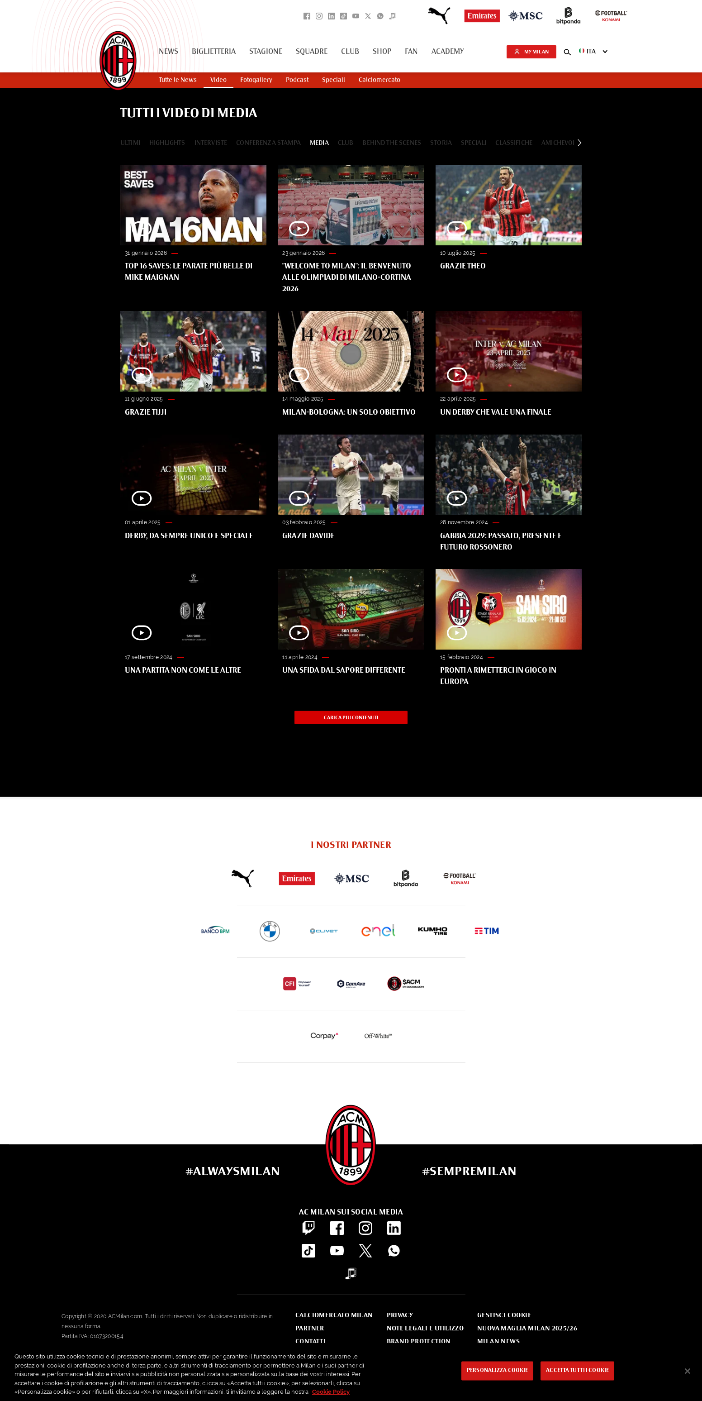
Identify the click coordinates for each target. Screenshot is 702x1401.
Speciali (333, 80)
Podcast (297, 80)
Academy (448, 52)
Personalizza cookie (497, 1371)
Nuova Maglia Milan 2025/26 (527, 1328)
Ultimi (130, 143)
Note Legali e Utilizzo (425, 1328)
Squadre (311, 52)
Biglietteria (214, 52)
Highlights (167, 143)
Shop (382, 52)
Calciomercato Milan (334, 1315)
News (168, 52)
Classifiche (513, 143)
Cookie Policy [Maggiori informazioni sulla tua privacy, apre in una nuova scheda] (331, 1391)
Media (319, 143)
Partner (309, 1328)
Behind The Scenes (391, 143)
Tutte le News (178, 80)
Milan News (498, 1342)
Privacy (400, 1315)
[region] (351, 1372)
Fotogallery (256, 80)
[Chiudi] (687, 1371)
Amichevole (560, 143)
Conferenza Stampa (268, 143)
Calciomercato (379, 80)
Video (218, 80)
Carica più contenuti (351, 719)
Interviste (211, 143)
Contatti (310, 1342)
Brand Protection (419, 1342)
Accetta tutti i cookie (577, 1371)
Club (350, 52)
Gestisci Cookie (504, 1315)
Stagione (265, 52)
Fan (411, 52)
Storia (441, 143)
